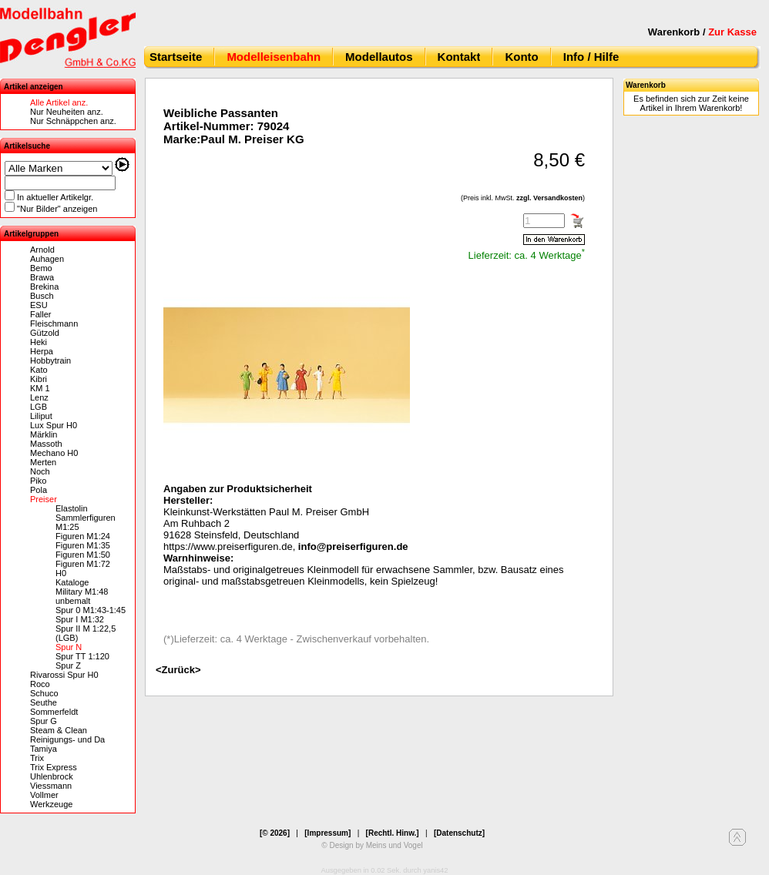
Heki (38, 342)
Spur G (43, 721)
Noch (40, 471)
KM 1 (40, 388)
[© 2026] (275, 833)
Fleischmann (54, 323)
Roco (40, 684)
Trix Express (53, 767)
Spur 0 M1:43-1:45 (90, 610)
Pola (38, 489)
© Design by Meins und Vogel (371, 845)
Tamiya (43, 748)
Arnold (42, 249)
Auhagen (47, 258)
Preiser (43, 499)
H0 (60, 573)
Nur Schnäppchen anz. (73, 121)
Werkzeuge (51, 804)
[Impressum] (327, 833)
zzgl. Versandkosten (549, 198)
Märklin (43, 434)
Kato (39, 369)
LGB (38, 406)
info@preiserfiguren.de (353, 546)
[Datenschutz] (459, 833)
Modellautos (379, 56)
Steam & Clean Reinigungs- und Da (67, 735)
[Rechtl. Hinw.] (392, 833)
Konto (521, 56)
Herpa (41, 351)
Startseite (175, 56)
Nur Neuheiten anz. (66, 111)
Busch (42, 295)
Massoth (46, 443)
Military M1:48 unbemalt (81, 596)
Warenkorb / (702, 32)
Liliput (41, 416)
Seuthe (43, 702)
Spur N (68, 647)
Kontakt (459, 56)
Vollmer (44, 795)
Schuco (44, 693)
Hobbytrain (50, 360)
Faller (41, 314)
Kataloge (72, 582)
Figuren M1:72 (82, 563)
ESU (39, 305)
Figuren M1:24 (82, 536)
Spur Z (68, 665)
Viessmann (51, 785)
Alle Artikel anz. (59, 102)
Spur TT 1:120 (82, 656)
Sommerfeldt (54, 711)
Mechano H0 (54, 453)
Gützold (44, 332)
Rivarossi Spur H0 (64, 674)
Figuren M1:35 (82, 545)
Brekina (44, 286)
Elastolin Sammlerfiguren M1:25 (85, 517)
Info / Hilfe (591, 56)
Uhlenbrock (51, 776)
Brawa (42, 277)
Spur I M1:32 (79, 619)
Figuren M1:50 (82, 554)
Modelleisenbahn (274, 56)
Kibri (38, 379)
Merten (43, 462)
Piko (38, 480)
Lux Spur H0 (53, 425)
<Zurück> (178, 670)
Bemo (41, 268)
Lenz (39, 397)
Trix (37, 758)
